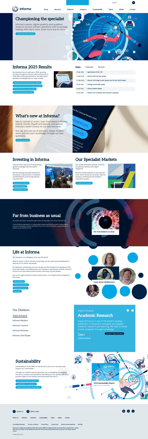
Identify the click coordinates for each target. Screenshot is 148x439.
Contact (132, 9)
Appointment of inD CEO (95, 72)
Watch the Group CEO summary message (27, 86)
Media (121, 9)
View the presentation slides (23, 92)
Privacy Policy (44, 424)
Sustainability (97, 9)
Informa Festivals (20, 330)
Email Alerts (124, 411)
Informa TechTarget (22, 335)
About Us (57, 9)
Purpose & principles (21, 285)
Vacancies (17, 291)
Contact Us (19, 411)
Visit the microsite (23, 140)
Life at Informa (19, 281)
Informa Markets (20, 320)
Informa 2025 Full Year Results (96, 76)
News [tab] (78, 67)
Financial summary (20, 186)
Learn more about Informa (25, 34)
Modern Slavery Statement (68, 424)
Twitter (133, 411)
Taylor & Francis (20, 315)
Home (46, 9)
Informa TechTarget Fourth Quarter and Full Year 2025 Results (106, 80)
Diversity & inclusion (20, 288)
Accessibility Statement (19, 424)
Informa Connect (20, 325)
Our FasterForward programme (27, 381)
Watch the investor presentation (24, 89)
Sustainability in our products (26, 384)
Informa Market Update (94, 88)
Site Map (80, 424)
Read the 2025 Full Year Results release (27, 83)
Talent (110, 9)
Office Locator (34, 411)
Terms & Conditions (33, 424)
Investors (83, 9)
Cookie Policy (54, 424)
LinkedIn (129, 411)
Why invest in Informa (21, 183)
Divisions (70, 9)
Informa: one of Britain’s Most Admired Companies (103, 93)
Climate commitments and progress (28, 387)
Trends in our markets (84, 183)
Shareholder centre (20, 190)
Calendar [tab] (89, 67)
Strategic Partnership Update (96, 84)
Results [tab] (101, 67)
